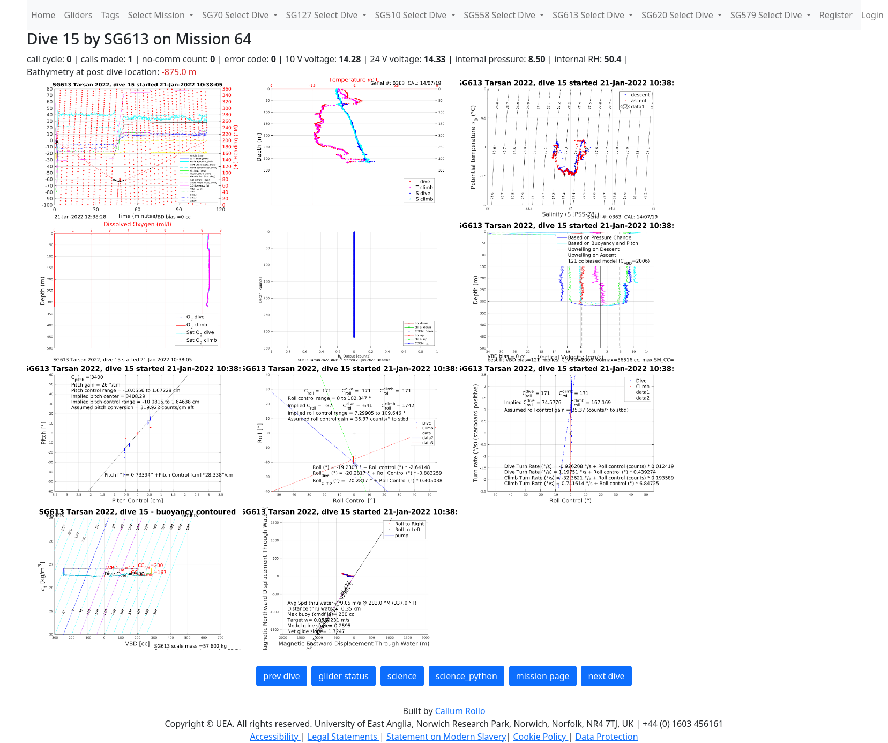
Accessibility (275, 736)
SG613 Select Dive (589, 15)
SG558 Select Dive (501, 15)
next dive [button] (606, 676)
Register (836, 15)
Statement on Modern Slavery (446, 736)
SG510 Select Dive (412, 15)
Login (872, 15)
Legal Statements (343, 736)
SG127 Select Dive (323, 15)
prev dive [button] (281, 676)
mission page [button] (543, 676)
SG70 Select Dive (236, 15)
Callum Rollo (460, 711)
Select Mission (157, 15)
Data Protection (606, 736)
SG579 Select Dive (767, 15)
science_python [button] (466, 676)
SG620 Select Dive (678, 15)
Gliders (78, 15)
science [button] (402, 676)
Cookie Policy (540, 736)
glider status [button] (343, 676)
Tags (110, 15)
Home (43, 15)
